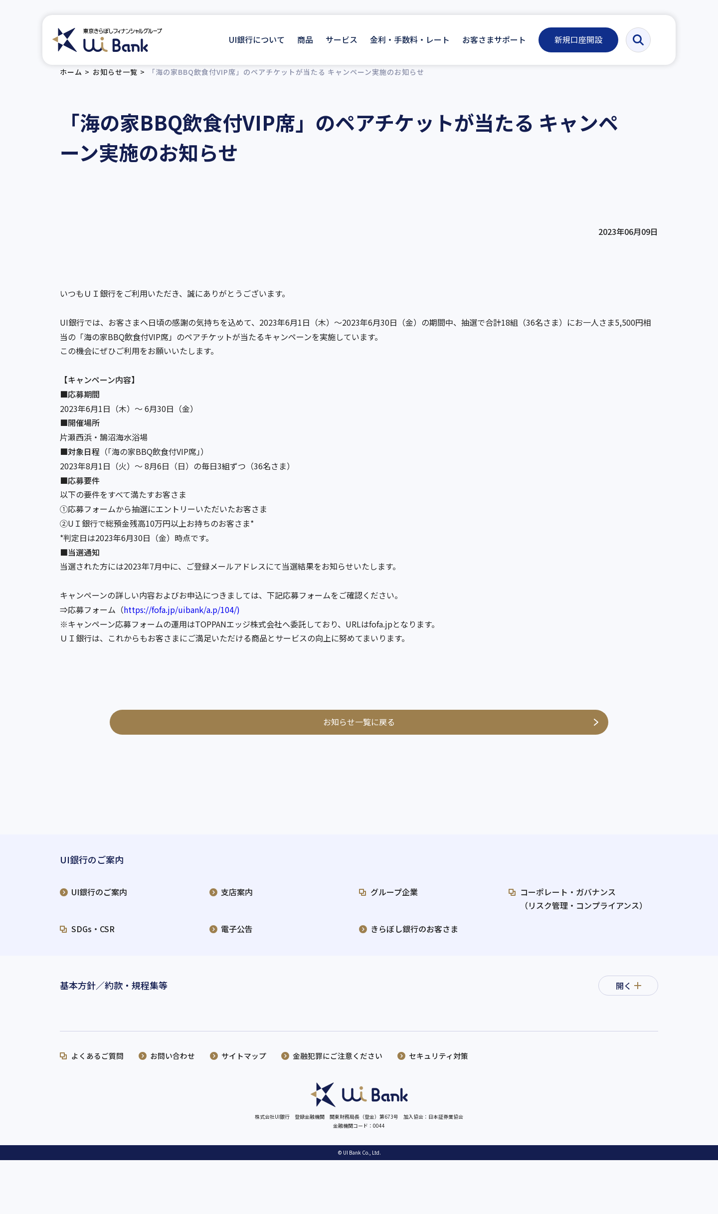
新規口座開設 (578, 39)
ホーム (71, 81)
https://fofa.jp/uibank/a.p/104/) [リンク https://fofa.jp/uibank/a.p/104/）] (182, 619)
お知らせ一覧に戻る (359, 731)
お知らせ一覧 (115, 81)
